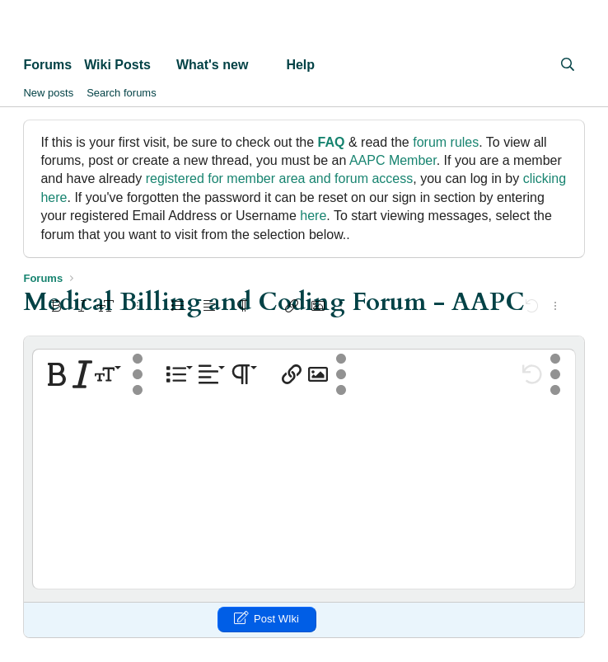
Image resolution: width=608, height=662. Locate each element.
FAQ (331, 142)
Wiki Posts (117, 65)
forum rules (446, 142)
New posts (48, 93)
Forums (47, 65)
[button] (164, 65)
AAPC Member (393, 160)
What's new (212, 65)
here (313, 216)
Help (300, 65)
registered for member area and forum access (280, 178)
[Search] (568, 65)
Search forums (122, 93)
